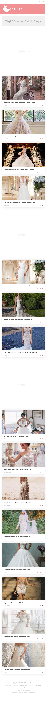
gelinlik (7, 685)
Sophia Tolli (6, 138)
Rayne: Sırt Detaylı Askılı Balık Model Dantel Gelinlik (19, 102)
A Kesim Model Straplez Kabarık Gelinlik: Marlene (18, 136)
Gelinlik (5, 538)
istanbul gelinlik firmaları (23, 687)
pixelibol (27, 690)
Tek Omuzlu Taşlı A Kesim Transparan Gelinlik (17, 469)
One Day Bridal (7, 505)
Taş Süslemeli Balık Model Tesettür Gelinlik (17, 536)
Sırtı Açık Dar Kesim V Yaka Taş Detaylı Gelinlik (18, 286)
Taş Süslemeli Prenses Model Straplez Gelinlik (17, 569)
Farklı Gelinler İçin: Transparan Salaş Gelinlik (17, 503)
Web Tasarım (21, 690)
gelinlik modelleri (15, 685)
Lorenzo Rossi (7, 472)
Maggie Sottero (7, 438)
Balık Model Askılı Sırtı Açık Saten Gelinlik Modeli (18, 319)
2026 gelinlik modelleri (28, 685)
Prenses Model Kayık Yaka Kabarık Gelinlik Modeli (19, 169)
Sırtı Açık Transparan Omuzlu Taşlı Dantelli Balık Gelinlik (21, 352)
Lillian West (6, 205)
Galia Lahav (6, 105)
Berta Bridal (7, 605)
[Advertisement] (23, 51)
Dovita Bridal (7, 322)
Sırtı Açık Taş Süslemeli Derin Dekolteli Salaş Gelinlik (19, 202)
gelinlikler (39, 685)
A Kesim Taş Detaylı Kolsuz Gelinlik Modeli (16, 436)
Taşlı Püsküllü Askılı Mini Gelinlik (13, 603)
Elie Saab (6, 172)
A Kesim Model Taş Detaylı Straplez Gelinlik (17, 669)
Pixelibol (26, 692)
